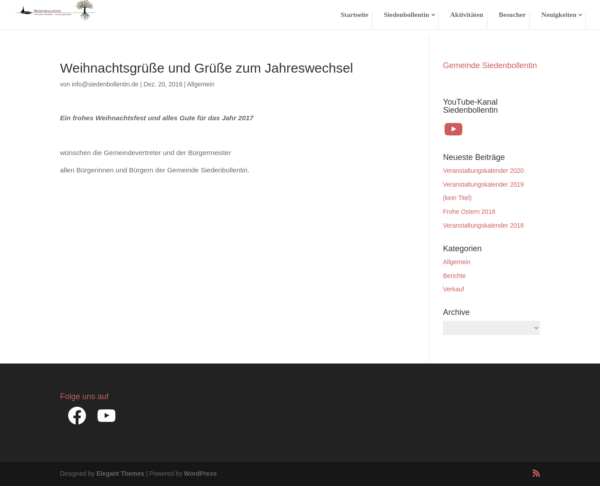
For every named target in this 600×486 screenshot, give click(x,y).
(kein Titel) (457, 197)
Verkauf (453, 289)
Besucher (512, 15)
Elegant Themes (120, 473)
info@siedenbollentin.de (105, 84)
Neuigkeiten (558, 15)
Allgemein (200, 84)
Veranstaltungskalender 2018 (483, 225)
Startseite (354, 15)
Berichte (454, 275)
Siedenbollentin (406, 15)
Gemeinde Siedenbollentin (490, 65)
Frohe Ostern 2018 (469, 211)
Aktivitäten (466, 15)
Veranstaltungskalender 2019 (483, 184)
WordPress (200, 473)
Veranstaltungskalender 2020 (483, 170)
